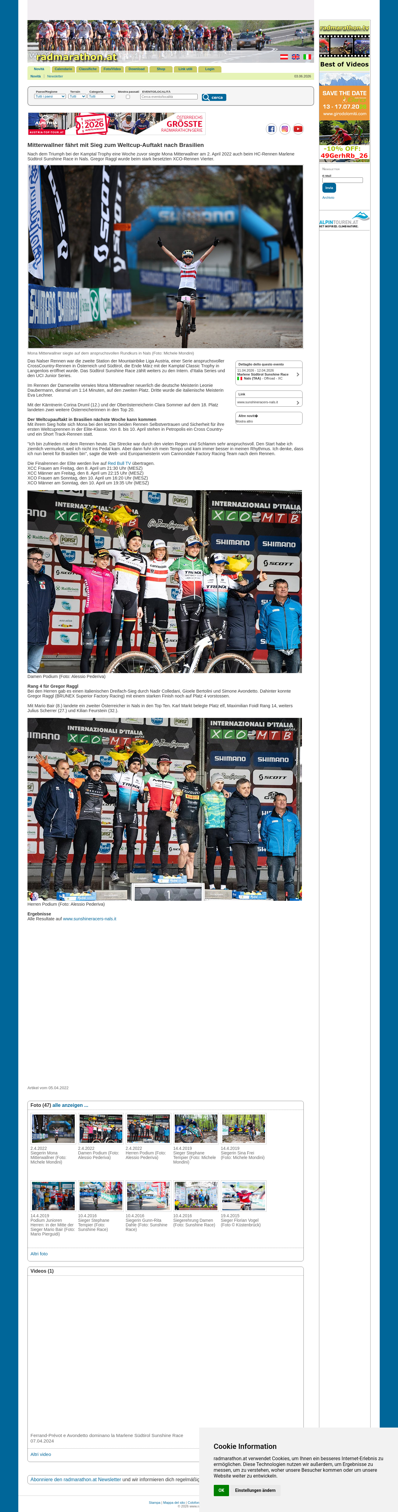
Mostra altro (244, 421)
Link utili (185, 69)
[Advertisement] (170, 10)
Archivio (328, 197)
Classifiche (88, 69)
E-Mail (326, 175)
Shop (161, 69)
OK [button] (221, 1490)
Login (209, 69)
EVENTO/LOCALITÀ (156, 91)
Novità (39, 69)
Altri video (40, 1454)
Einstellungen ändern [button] (255, 1490)
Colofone (194, 1502)
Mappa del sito (174, 1502)
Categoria (96, 91)
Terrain (75, 91)
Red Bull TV (119, 463)
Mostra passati (128, 91)
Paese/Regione (46, 91)
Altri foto (39, 1253)
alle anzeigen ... (70, 1105)
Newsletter (55, 76)
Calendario (63, 69)
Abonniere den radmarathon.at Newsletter (75, 1479)
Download (137, 69)
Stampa (154, 1502)
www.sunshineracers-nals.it (89, 918)
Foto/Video (112, 69)
